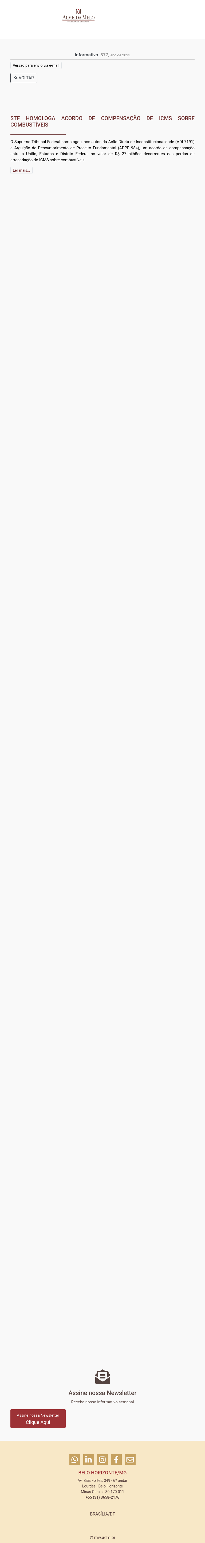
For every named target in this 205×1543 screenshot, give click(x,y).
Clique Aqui (38, 1419)
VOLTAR (24, 77)
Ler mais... (21, 170)
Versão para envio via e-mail (36, 65)
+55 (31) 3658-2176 (102, 1497)
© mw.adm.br (102, 1537)
